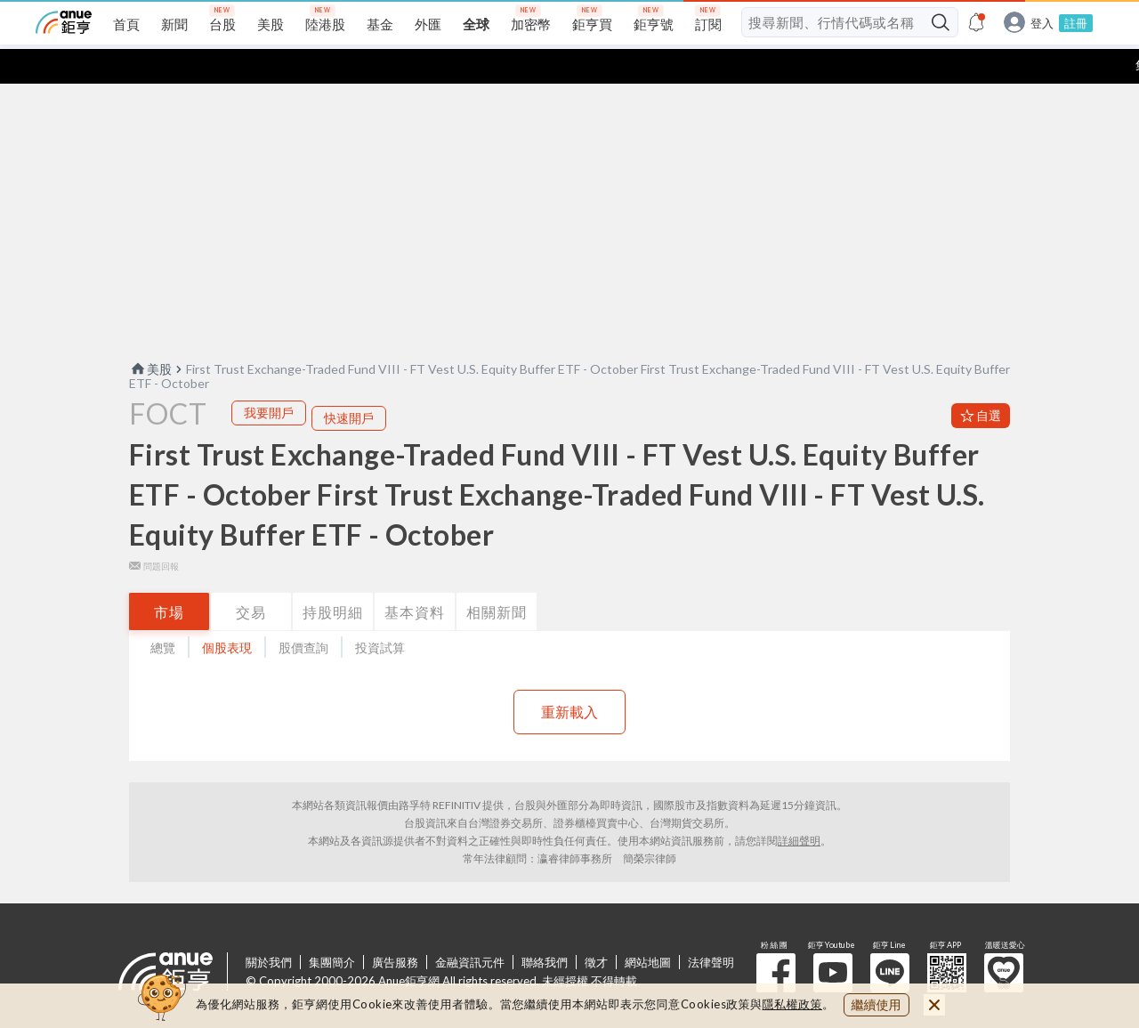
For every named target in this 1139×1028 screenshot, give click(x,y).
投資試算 (380, 612)
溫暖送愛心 (1003, 938)
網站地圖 (648, 927)
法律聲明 (711, 927)
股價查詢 (303, 612)
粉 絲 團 (776, 938)
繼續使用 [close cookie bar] (876, 1004)
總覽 (162, 612)
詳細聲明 (799, 806)
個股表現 (227, 612)
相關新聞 (496, 577)
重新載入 (569, 676)
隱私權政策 (793, 1004)
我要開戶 (269, 377)
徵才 (596, 927)
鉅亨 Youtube (832, 938)
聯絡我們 (544, 927)
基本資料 (414, 577)
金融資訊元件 (470, 927)
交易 (251, 577)
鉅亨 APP (946, 938)
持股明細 (333, 577)
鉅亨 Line (889, 938)
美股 (150, 334)
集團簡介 (332, 927)
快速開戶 (349, 383)
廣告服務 (395, 927)
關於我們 (269, 927)
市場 (169, 577)
